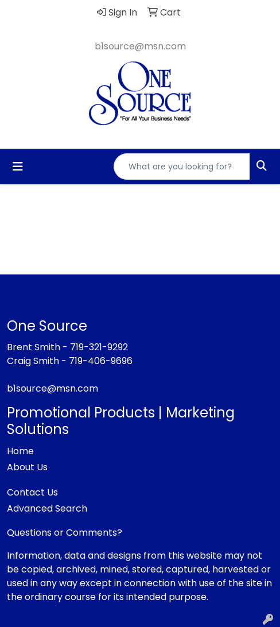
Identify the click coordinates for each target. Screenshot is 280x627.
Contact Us (32, 492)
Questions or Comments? (64, 532)
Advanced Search (47, 508)
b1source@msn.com (140, 46)
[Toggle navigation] (18, 166)
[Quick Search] (182, 166)
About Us (27, 467)
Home (20, 451)
